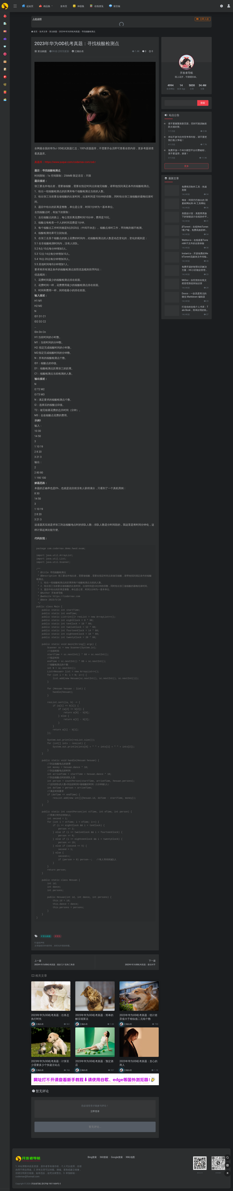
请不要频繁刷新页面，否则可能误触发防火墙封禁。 (187, 125)
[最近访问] (221, 6)
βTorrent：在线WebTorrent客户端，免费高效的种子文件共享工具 (195, 228)
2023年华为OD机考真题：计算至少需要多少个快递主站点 (50, 1063)
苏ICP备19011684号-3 (51, 1184)
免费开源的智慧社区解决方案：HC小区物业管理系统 (195, 268)
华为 (52, 148)
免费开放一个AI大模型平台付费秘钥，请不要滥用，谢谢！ (187, 152)
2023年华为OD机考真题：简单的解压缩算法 (94, 1017)
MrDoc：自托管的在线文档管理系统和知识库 (194, 282)
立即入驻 (202, 19)
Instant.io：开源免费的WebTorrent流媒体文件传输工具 (195, 255)
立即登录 (95, 1111)
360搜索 (104, 1157)
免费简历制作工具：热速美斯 (194, 188)
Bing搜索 (92, 1157)
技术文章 (43, 31)
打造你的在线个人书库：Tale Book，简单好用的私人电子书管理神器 (195, 309)
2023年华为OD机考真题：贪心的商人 (138, 1063)
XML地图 (130, 1157)
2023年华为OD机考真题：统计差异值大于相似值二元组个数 (138, 1017)
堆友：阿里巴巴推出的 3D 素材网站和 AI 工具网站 (195, 202)
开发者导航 (36, 1184)
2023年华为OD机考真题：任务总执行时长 (50, 1017)
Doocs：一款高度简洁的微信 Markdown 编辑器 (194, 295)
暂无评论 (42, 1091)
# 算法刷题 (46, 936)
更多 (186, 166)
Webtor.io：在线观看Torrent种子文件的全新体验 (195, 242)
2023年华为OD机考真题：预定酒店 (94, 1063)
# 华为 (57, 936)
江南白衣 (78, 51)
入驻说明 (37, 19)
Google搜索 (117, 1157)
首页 (35, 31)
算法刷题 (53, 31)
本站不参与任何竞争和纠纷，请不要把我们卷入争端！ (187, 138)
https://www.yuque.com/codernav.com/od (69, 162)
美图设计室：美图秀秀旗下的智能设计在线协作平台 (194, 215)
